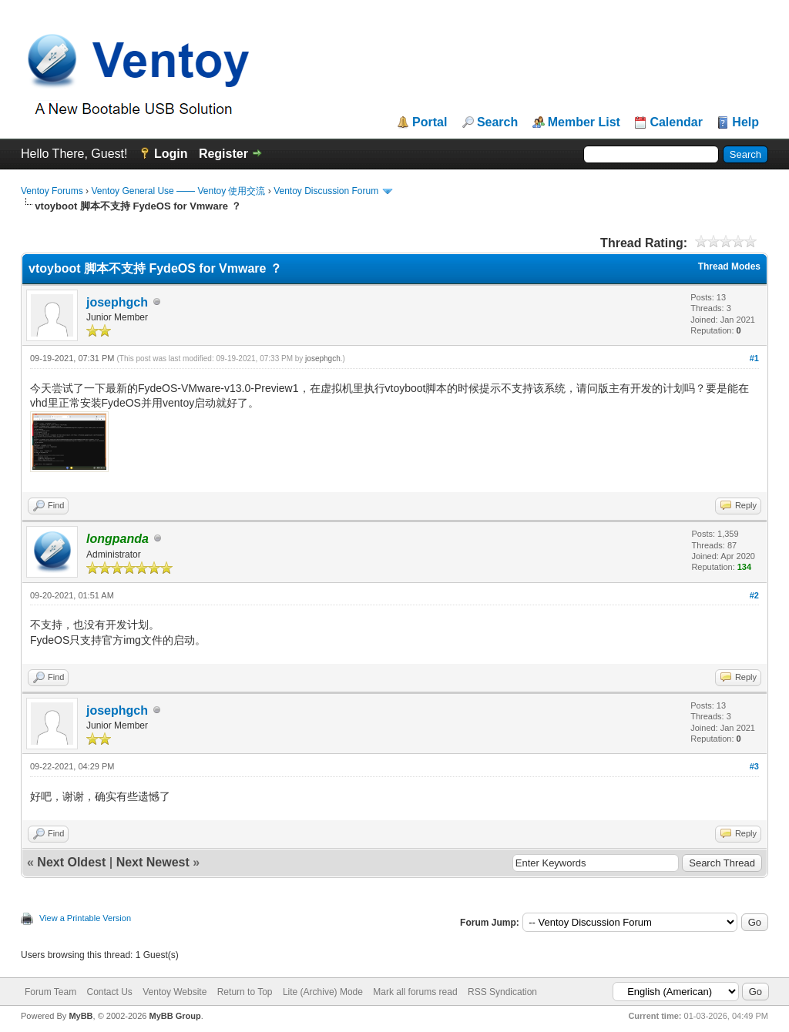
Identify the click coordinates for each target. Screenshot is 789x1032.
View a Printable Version (85, 918)
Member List (584, 122)
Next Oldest (71, 862)
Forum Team (50, 992)
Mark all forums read (415, 992)
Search (497, 122)
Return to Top (245, 992)
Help (745, 122)
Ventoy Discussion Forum (326, 191)
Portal (429, 122)
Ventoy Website (174, 992)
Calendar (676, 122)
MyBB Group (174, 1015)
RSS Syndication (502, 992)
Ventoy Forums (52, 191)
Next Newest (153, 862)
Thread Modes (729, 266)
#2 (754, 595)
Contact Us (109, 992)
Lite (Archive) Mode (323, 992)
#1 (754, 358)
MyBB (80, 1015)
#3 (754, 766)
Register (223, 153)
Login (171, 153)
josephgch (117, 302)
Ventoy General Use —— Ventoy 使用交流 (178, 191)
